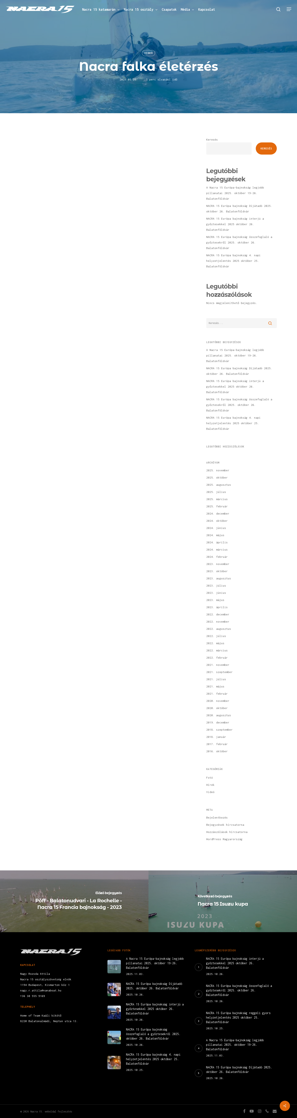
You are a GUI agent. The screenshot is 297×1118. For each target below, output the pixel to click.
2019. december (217, 722)
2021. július (216, 679)
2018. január (216, 736)
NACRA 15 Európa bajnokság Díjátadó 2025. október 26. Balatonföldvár (239, 208)
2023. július (216, 585)
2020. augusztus (218, 715)
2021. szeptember (219, 672)
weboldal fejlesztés (58, 1111)
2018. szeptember (219, 729)
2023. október (217, 571)
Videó (148, 53)
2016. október (217, 751)
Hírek (210, 784)
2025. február (217, 506)
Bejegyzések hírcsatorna (225, 824)
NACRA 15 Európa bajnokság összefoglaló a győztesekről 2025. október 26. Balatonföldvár (239, 242)
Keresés (212, 139)
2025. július (216, 492)
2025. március (217, 499)
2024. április (217, 542)
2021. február (217, 693)
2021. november (217, 664)
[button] (289, 9)
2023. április (217, 607)
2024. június (216, 528)
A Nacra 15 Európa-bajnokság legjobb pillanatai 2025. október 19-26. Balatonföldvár (235, 193)
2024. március (217, 549)
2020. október (217, 708)
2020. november (217, 700)
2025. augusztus (218, 484)
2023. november (217, 564)
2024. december (217, 513)
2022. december (217, 614)
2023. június (216, 592)
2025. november (217, 470)
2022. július (216, 636)
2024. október (217, 520)
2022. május (215, 643)
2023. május (215, 600)
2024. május (215, 535)
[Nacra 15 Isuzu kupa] (222, 901)
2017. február (217, 744)
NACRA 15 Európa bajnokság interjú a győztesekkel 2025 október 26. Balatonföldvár (235, 224)
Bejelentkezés (217, 817)
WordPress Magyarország (224, 839)
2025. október (217, 477)
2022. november (217, 621)
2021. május (215, 686)
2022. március (217, 650)
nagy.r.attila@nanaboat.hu (40, 990)
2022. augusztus (218, 628)
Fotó (209, 777)
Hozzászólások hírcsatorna (227, 832)
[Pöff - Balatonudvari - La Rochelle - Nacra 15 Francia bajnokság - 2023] (74, 901)
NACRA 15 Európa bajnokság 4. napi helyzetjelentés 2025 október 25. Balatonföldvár (233, 261)
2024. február (217, 556)
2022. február (217, 657)
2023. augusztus (218, 578)
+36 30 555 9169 (32, 996)
